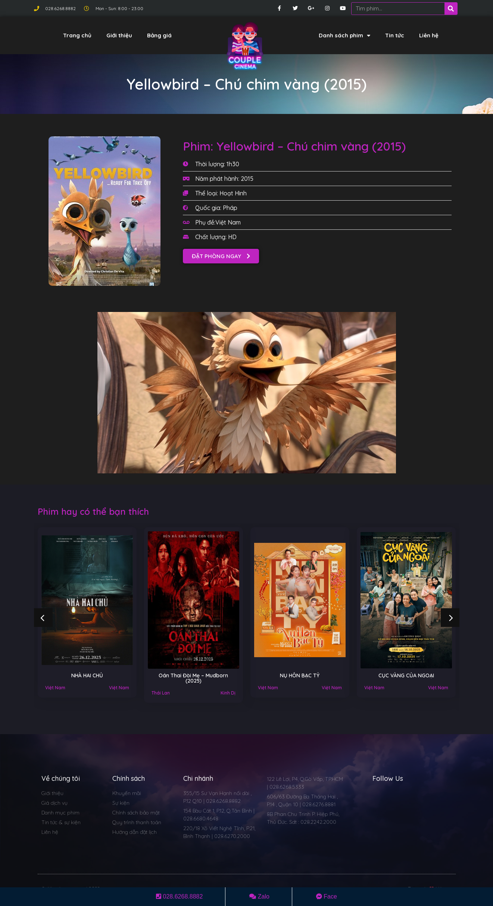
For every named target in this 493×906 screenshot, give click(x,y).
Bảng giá (159, 35)
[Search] (450, 9)
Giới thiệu (119, 35)
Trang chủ (77, 35)
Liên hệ (429, 35)
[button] (221, 256)
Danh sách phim (344, 35)
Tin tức (394, 35)
